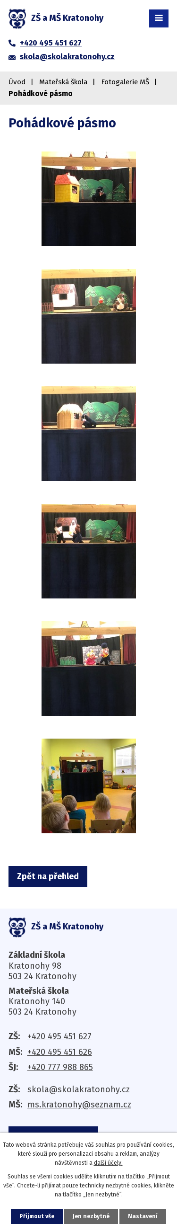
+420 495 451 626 (59, 1052)
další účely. (108, 1163)
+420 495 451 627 (59, 1036)
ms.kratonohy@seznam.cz (79, 1104)
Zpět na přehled (48, 876)
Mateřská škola (63, 82)
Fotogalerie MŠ (125, 82)
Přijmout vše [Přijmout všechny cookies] (36, 1216)
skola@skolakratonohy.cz (78, 1089)
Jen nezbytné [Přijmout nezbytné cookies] (91, 1216)
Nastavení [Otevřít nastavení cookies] (143, 1216)
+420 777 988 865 (60, 1067)
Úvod (16, 82)
